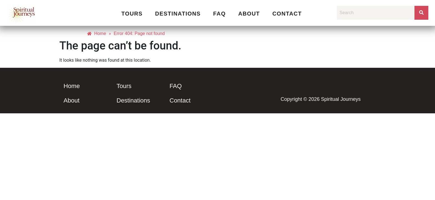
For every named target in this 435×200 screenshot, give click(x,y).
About (249, 14)
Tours (132, 14)
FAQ (219, 14)
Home (72, 85)
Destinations (178, 14)
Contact (287, 14)
